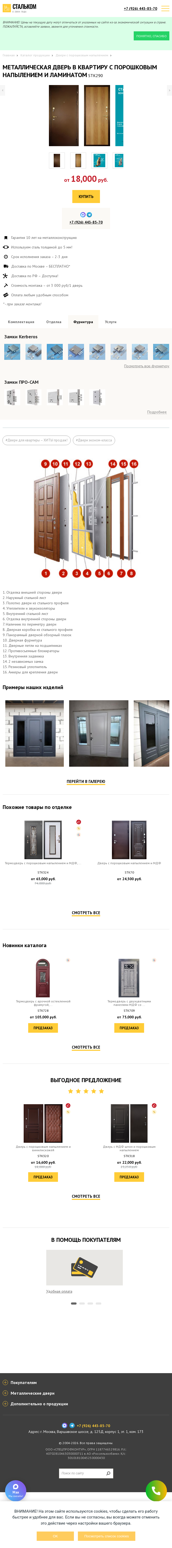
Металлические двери (32, 1449)
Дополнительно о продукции (39, 1459)
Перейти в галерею (86, 893)
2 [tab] (82, 1415)
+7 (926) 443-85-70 (140, 8)
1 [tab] (74, 1415)
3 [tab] (90, 1415)
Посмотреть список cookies (106, 1536)
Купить (86, 196)
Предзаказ (43, 1005)
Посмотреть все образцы (148, 430)
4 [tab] (98, 1415)
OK (55, 1536)
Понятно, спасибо (151, 36)
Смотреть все (86, 1024)
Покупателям (24, 1438)
